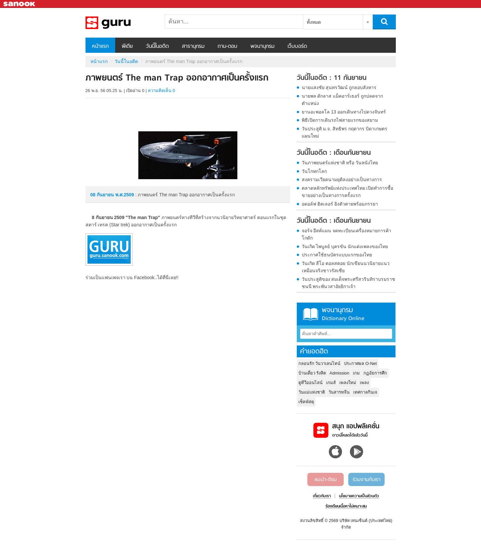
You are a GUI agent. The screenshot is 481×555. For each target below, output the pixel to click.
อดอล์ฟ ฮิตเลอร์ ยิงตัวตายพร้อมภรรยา (340, 204)
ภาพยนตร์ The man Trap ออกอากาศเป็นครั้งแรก (120, 23)
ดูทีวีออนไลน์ (310, 382)
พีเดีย (127, 46)
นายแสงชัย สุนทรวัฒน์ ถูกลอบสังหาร (339, 87)
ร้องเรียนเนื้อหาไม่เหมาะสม (346, 506)
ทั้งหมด (314, 22)
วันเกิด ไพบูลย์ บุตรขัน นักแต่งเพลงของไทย (345, 246)
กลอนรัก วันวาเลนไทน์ (319, 363)
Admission (339, 373)
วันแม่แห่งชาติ (311, 392)
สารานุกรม (193, 46)
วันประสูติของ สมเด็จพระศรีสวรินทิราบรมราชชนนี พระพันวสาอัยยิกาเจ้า (348, 283)
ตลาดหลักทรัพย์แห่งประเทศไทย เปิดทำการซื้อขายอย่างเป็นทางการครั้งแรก (348, 191)
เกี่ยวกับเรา (322, 496)
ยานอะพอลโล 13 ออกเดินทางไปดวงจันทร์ (344, 111)
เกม (356, 373)
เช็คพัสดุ (306, 401)
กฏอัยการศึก (375, 373)
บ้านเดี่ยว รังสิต (312, 373)
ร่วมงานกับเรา (366, 480)
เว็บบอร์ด (297, 46)
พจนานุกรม (262, 46)
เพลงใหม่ (347, 382)
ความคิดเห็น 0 (161, 90)
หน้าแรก (100, 46)
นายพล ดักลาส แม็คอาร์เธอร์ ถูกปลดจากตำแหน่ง (342, 99)
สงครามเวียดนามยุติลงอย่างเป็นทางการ (342, 179)
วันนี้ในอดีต (157, 46)
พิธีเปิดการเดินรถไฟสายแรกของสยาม (340, 120)
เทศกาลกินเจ (365, 392)
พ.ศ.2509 (124, 194)
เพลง (364, 382)
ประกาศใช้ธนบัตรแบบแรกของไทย (337, 254)
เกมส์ (331, 382)
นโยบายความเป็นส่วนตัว (359, 496)
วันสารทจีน (339, 392)
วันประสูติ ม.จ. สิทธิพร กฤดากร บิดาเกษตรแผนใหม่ (344, 132)
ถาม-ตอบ (227, 46)
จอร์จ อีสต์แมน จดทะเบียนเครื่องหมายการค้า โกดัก (347, 234)
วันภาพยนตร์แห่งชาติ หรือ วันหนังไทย (340, 162)
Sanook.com (19, 4)
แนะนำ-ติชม (326, 480)
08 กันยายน (102, 194)
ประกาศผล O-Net (360, 363)
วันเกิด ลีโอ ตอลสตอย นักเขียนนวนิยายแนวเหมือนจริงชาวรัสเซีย (346, 267)
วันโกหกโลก (314, 171)
